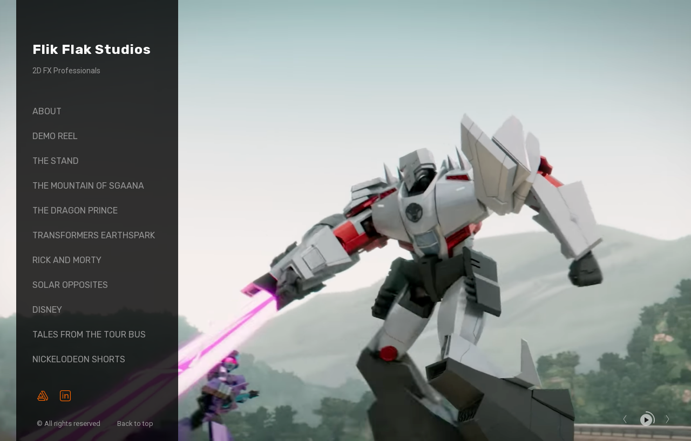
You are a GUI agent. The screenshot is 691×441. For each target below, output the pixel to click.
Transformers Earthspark (93, 235)
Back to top (136, 423)
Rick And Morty (66, 260)
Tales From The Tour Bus (89, 334)
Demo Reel (55, 136)
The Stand (55, 161)
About (47, 111)
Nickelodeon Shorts (78, 359)
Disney (47, 310)
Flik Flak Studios (91, 49)
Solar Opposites (70, 285)
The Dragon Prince (75, 210)
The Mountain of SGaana (88, 186)
